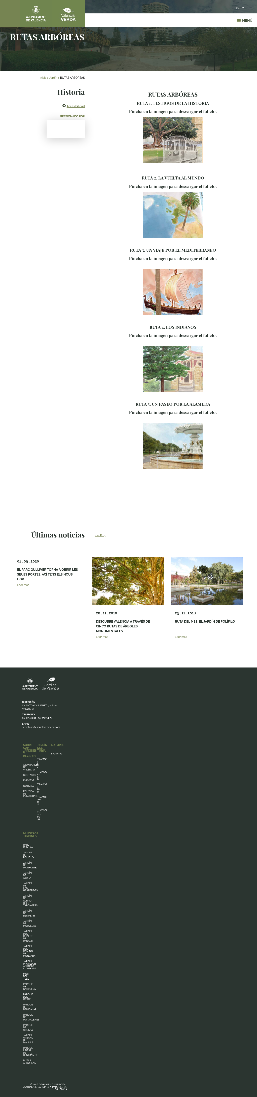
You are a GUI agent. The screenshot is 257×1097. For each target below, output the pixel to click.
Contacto (29, 775)
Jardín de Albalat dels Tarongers (30, 900)
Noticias (28, 785)
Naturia (56, 753)
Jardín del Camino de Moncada (29, 951)
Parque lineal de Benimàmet (30, 1052)
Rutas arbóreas (29, 1061)
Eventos (28, 780)
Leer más (23, 585)
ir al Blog (100, 535)
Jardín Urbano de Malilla (28, 1039)
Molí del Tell (26, 976)
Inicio (43, 77)
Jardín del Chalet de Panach (28, 936)
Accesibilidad (76, 106)
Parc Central (28, 846)
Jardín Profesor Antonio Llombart (29, 965)
